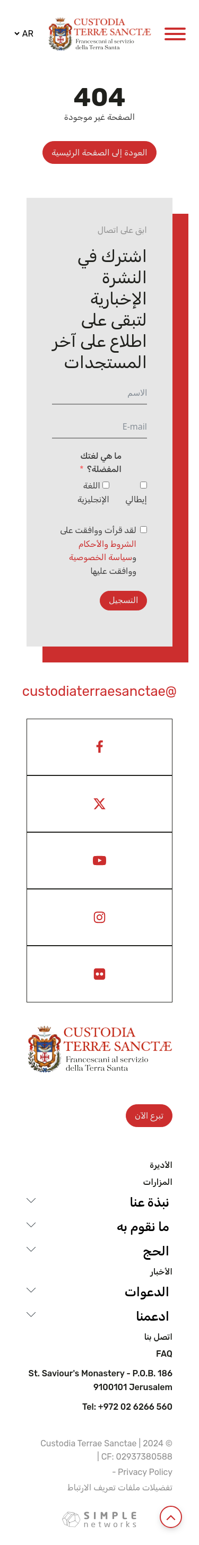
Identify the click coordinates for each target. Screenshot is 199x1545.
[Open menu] (175, 34)
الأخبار (161, 1272)
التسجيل (123, 600)
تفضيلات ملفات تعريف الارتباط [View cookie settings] (119, 1487)
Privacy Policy (145, 1472)
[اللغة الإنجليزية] (105, 485)
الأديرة (161, 1165)
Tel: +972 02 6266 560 (127, 1407)
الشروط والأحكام (107, 544)
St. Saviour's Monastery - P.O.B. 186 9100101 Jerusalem (100, 1380)
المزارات (157, 1182)
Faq (164, 1354)
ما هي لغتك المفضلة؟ (101, 463)
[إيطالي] (143, 485)
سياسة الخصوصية (100, 557)
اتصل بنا (158, 1337)
